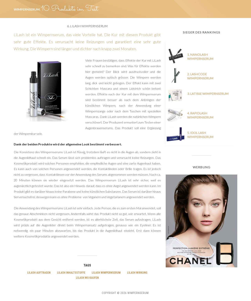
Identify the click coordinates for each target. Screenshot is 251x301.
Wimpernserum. (27, 9)
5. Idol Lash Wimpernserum (200, 135)
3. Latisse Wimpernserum (208, 93)
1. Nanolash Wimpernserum (200, 56)
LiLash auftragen (39, 272)
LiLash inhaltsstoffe (71, 272)
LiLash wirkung (137, 272)
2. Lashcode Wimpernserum (200, 76)
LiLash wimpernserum (106, 272)
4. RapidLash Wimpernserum (200, 115)
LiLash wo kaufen (87, 277)
